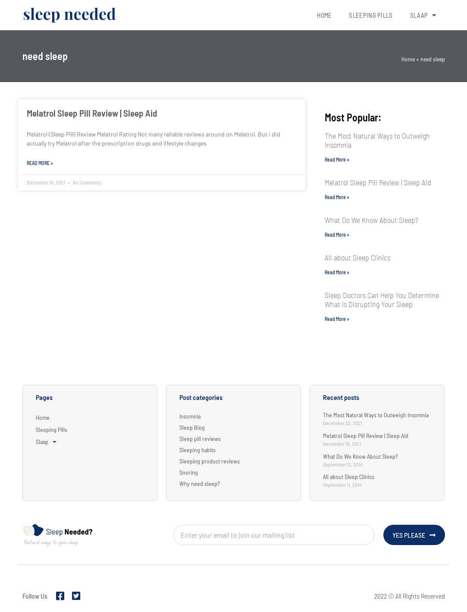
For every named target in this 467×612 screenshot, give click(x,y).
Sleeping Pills (370, 15)
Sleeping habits (197, 449)
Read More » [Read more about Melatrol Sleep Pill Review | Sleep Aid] (40, 163)
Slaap (423, 15)
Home (324, 15)
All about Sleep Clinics (357, 257)
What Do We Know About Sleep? (371, 220)
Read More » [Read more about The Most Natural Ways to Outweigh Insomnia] (337, 159)
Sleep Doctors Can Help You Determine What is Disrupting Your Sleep (382, 299)
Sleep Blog (192, 427)
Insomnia (190, 416)
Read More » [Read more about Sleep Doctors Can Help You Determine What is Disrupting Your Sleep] (337, 319)
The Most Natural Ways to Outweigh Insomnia (377, 140)
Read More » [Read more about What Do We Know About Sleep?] (337, 234)
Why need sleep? (199, 483)
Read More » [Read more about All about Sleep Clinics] (337, 272)
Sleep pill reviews (200, 438)
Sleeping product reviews (209, 461)
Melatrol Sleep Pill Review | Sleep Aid (92, 113)
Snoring (188, 472)
